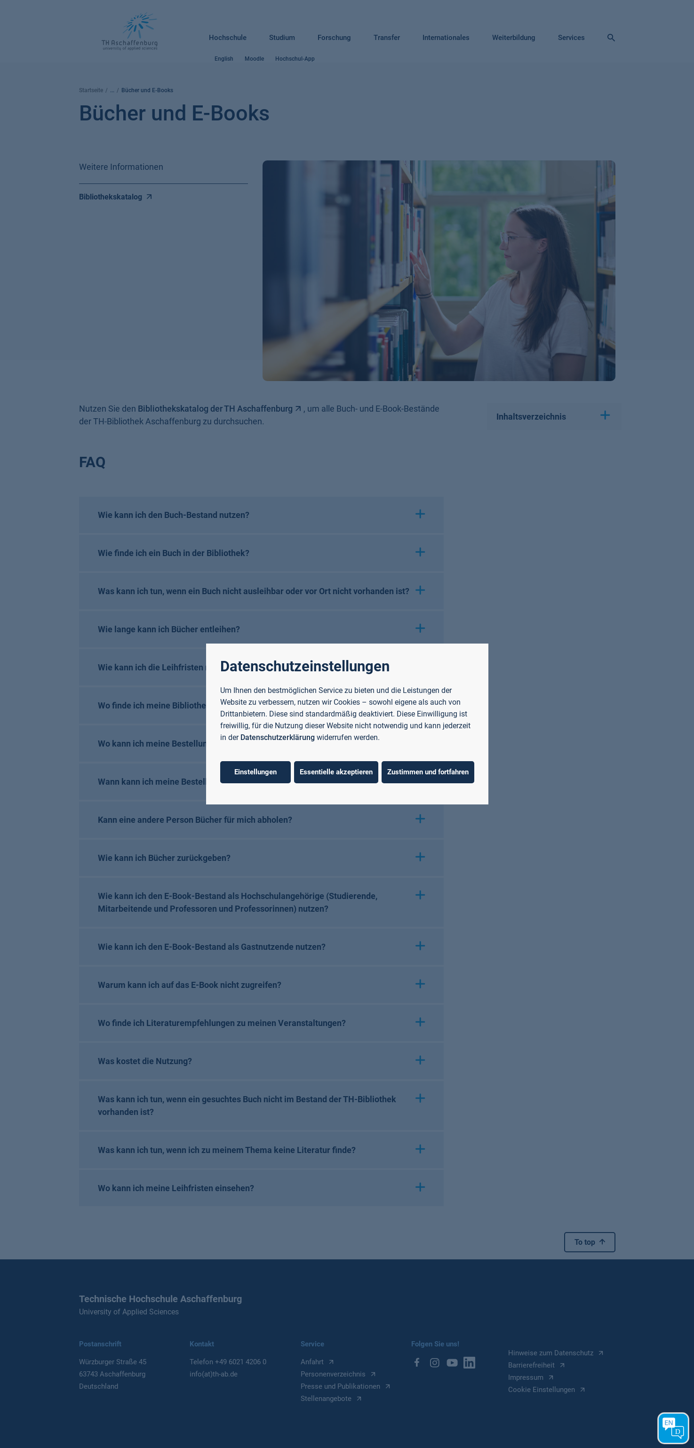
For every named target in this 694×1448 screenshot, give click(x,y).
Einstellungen (255, 772)
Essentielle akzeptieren (336, 772)
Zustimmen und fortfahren (428, 772)
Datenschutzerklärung (277, 737)
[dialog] (347, 724)
